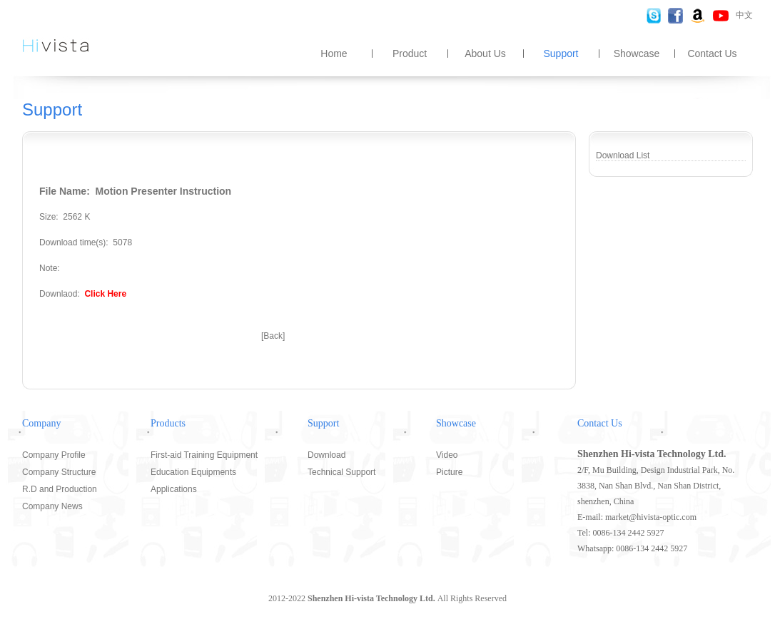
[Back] (273, 336)
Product (409, 53)
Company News (52, 506)
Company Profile (54, 455)
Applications (174, 489)
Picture (449, 472)
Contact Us (711, 53)
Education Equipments (193, 472)
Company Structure (59, 472)
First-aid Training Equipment (204, 455)
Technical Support (341, 472)
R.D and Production (59, 489)
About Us (485, 53)
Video (446, 455)
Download (326, 455)
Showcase (637, 53)
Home (333, 53)
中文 (744, 15)
